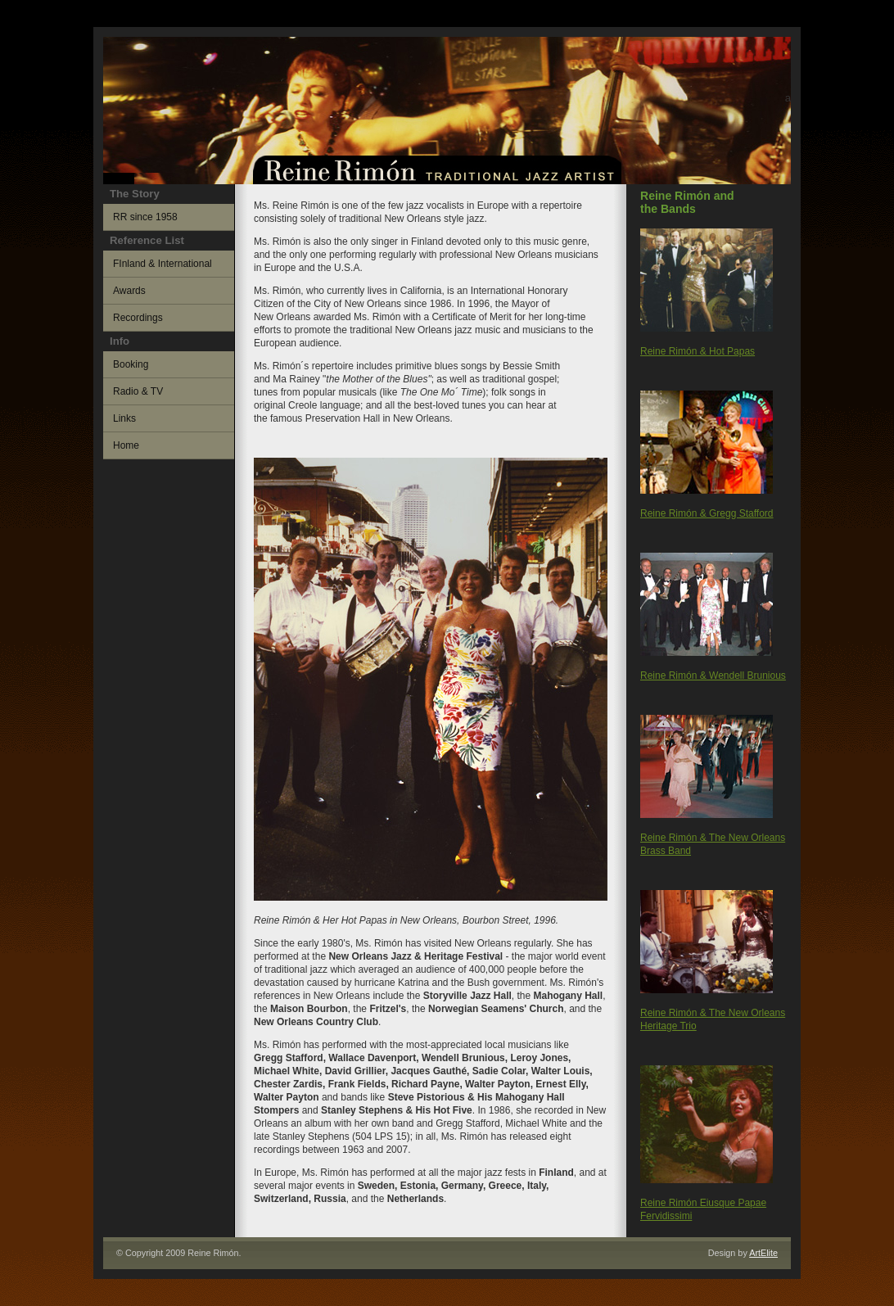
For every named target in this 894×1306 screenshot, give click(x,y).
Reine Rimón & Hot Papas (697, 351)
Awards (129, 290)
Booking (130, 364)
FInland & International (162, 263)
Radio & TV (138, 391)
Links (124, 418)
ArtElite (763, 1253)
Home (126, 445)
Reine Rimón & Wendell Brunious (713, 675)
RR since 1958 (145, 217)
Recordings (138, 317)
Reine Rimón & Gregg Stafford (707, 513)
